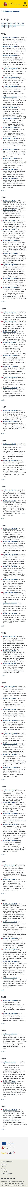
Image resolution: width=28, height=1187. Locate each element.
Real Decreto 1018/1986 (10, 410)
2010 (14, 27)
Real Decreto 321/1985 (9, 321)
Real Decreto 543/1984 (9, 230)
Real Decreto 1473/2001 (10, 1013)
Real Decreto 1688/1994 (10, 529)
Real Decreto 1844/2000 (10, 938)
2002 (6, 27)
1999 (18, 25)
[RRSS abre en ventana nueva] (14, 1179)
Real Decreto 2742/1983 (10, 68)
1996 (10, 25)
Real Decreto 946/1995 (9, 663)
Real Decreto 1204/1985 (10, 366)
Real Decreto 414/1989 (9, 501)
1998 (14, 25)
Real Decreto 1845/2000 (10, 949)
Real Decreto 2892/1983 (10, 108)
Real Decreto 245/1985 (9, 312)
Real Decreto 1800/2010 (10, 1110)
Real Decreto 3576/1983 (10, 178)
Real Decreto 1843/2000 (10, 922)
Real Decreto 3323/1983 (10, 138)
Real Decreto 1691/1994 (10, 567)
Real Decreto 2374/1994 (10, 592)
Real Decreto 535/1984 (9, 201)
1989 (22, 23)
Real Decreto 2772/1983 (10, 77)
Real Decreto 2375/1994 (10, 603)
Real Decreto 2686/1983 (10, 55)
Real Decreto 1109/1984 (10, 253)
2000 (22, 25)
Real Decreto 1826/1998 (10, 813)
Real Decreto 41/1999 (9, 865)
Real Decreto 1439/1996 (10, 720)
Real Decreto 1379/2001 (10, 1000)
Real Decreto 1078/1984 (10, 240)
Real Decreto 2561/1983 (10, 46)
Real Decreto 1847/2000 (10, 978)
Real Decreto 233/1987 (9, 444)
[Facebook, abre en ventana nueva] (2, 1179)
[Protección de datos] (7, 1174)
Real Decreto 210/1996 (9, 699)
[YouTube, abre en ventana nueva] (11, 1179)
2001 (2, 27)
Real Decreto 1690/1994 (10, 554)
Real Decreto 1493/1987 (10, 460)
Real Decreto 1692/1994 (10, 579)
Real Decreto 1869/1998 (10, 840)
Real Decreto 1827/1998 (10, 824)
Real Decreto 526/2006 (9, 1082)
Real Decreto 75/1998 (9, 790)
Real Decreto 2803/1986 (10, 421)
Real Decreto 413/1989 (9, 490)
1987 (18, 23)
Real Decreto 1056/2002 (10, 1034)
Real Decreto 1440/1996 (10, 733)
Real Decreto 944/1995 (9, 636)
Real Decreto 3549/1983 (10, 169)
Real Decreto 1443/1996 (10, 767)
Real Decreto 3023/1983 (10, 128)
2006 (10, 27)
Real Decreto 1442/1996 (10, 755)
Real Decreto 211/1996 (9, 709)
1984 (6, 23)
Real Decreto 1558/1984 (10, 264)
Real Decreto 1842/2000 (10, 904)
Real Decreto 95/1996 (9, 686)
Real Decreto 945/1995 (9, 651)
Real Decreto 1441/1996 (10, 744)
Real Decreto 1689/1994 (10, 541)
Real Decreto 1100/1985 (10, 355)
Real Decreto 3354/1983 (10, 158)
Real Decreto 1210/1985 (10, 377)
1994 (2, 25)
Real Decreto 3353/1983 (10, 149)
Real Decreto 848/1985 (9, 343)
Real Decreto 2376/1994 (10, 614)
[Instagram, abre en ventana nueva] (5, 1179)
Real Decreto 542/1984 (9, 221)
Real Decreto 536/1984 (9, 210)
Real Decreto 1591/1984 (10, 278)
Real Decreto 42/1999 (9, 879)
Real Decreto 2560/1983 (10, 37)
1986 (14, 23)
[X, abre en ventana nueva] (8, 1179)
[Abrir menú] (25, 3)
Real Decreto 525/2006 (9, 1062)
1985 (10, 23)
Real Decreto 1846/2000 (10, 962)
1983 (2, 23)
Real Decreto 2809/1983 (10, 86)
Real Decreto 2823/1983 (10, 97)
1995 (6, 25)
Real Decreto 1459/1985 (10, 388)
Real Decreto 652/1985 (9, 332)
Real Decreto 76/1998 (9, 803)
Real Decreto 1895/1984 (10, 287)
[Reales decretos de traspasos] (11, 11)
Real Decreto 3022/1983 (10, 118)
